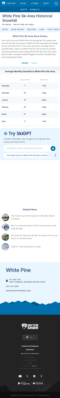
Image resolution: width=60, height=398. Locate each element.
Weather (11, 3)
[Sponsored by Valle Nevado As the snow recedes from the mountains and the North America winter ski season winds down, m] (34, 227)
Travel (23, 3)
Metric (29, 366)
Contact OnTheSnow (30, 346)
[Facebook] (41, 376)
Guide (5, 29)
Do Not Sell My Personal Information (30, 368)
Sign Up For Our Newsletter (30, 353)
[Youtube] (20, 376)
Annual (34, 63)
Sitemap (29, 363)
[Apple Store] (38, 383)
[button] (56, 3)
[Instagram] (34, 376)
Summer (33, 9)
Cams (42, 29)
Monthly (25, 63)
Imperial (34, 366)
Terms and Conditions (30, 360)
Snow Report (17, 29)
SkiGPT (46, 3)
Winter (23, 9)
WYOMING (6, 25)
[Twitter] (27, 376)
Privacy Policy (30, 357)
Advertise (30, 350)
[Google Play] (24, 383)
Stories (34, 3)
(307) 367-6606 (12, 286)
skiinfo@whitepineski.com (18, 291)
